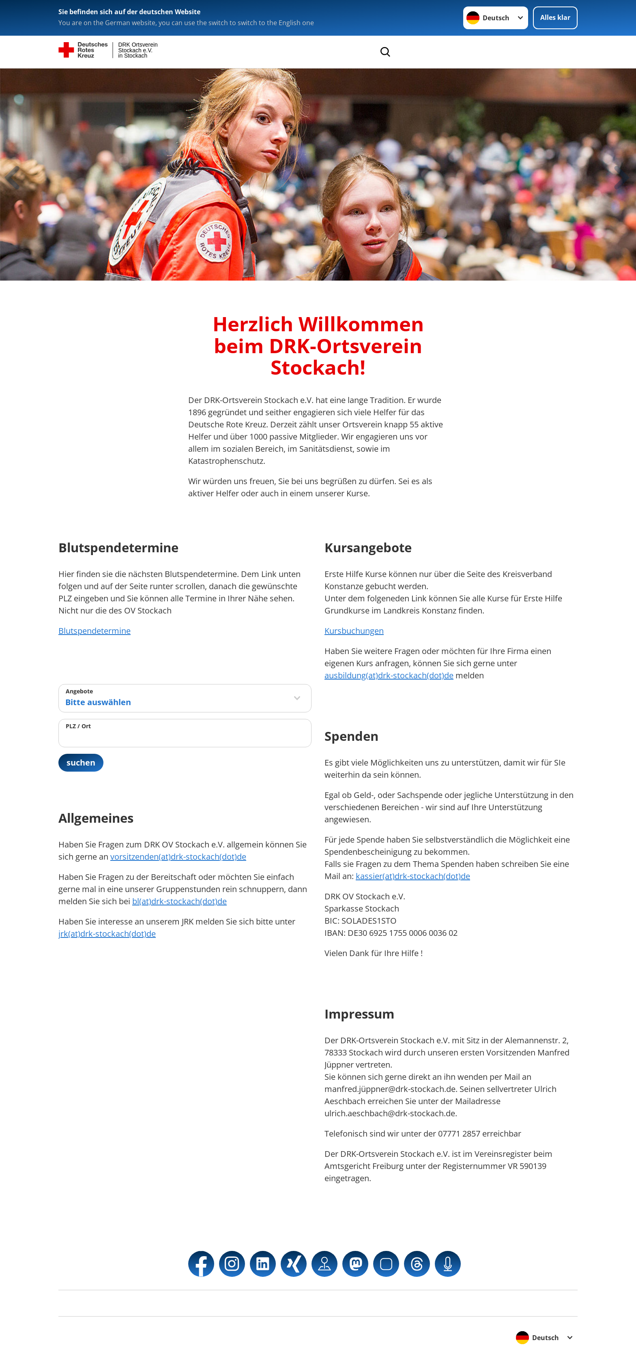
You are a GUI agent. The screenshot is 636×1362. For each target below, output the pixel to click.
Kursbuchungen (354, 630)
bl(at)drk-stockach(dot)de (179, 901)
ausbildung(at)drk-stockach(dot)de (388, 675)
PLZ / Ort (78, 726)
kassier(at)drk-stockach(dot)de (413, 876)
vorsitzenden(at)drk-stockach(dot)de (178, 856)
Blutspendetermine (94, 630)
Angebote (79, 691)
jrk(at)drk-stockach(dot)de (107, 933)
